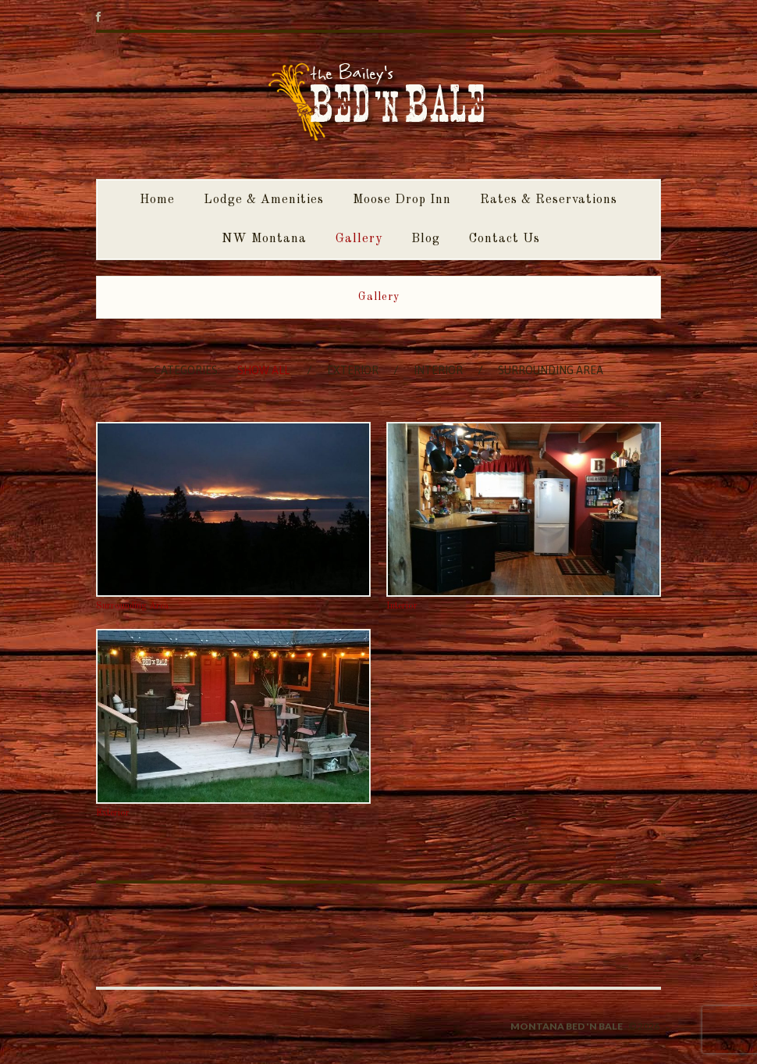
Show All (263, 370)
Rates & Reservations (548, 200)
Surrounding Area (550, 370)
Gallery (359, 239)
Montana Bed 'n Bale (566, 1026)
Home (157, 200)
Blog (425, 239)
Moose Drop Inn (402, 200)
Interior (438, 370)
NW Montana (264, 239)
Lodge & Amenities (264, 200)
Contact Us (504, 239)
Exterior (352, 370)
